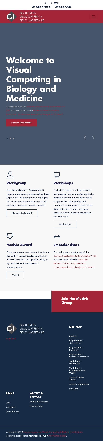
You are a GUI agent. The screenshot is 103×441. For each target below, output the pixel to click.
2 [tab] (10, 138)
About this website (39, 401)
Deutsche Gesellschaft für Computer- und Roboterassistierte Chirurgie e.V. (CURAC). (74, 263)
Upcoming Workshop (41, 7)
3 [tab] (13, 138)
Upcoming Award (63, 7)
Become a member (79, 356)
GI (46, 3)
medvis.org (12, 411)
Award (15, 274)
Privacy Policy (36, 406)
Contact (73, 388)
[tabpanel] (51, 91)
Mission (72, 336)
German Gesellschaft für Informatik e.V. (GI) (75, 255)
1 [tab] (7, 138)
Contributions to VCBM (77, 371)
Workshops (65, 224)
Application (83, 384)
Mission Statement (22, 213)
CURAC (54, 3)
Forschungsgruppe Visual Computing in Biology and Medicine (53, 432)
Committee (75, 343)
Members (74, 349)
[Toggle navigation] (93, 16)
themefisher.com (57, 435)
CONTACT (11, 338)
